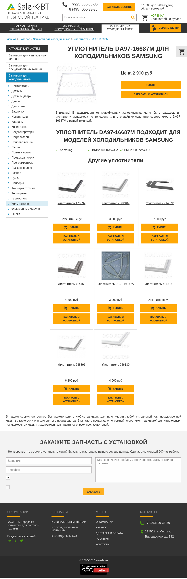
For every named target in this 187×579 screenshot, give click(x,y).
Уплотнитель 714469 (71, 284)
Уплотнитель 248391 (71, 365)
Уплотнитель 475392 (71, 203)
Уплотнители (20, 203)
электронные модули (26, 208)
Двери (16, 101)
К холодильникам (64, 537)
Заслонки (18, 111)
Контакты (103, 545)
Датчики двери (21, 96)
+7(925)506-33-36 (84, 4)
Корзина (157, 15)
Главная (11, 39)
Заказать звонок (120, 6)
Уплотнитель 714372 (159, 203)
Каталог (25, 39)
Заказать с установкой (151, 94)
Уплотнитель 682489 (115, 203)
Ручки (15, 178)
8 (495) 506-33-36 (83, 9)
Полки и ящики (22, 152)
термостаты (19, 198)
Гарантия (102, 540)
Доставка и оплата (109, 534)
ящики (16, 213)
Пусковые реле (22, 167)
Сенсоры (18, 183)
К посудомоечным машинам (64, 530)
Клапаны (17, 121)
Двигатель (18, 106)
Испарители (20, 116)
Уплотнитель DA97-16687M (91, 39)
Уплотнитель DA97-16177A (115, 284)
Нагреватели (20, 137)
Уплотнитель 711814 (158, 284)
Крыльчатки (19, 126)
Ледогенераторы (23, 132)
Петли (16, 147)
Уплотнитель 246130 (115, 365)
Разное (16, 172)
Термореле (19, 193)
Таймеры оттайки (23, 188)
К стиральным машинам (68, 523)
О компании (104, 523)
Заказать (93, 491)
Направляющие (22, 142)
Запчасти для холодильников (51, 39)
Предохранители (23, 157)
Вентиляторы (21, 85)
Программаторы (22, 162)
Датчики (17, 91)
